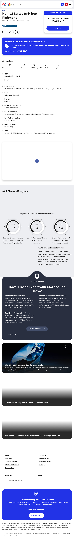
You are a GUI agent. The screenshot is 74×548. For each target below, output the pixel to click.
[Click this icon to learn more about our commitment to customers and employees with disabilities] (5, 487)
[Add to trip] (37, 161)
